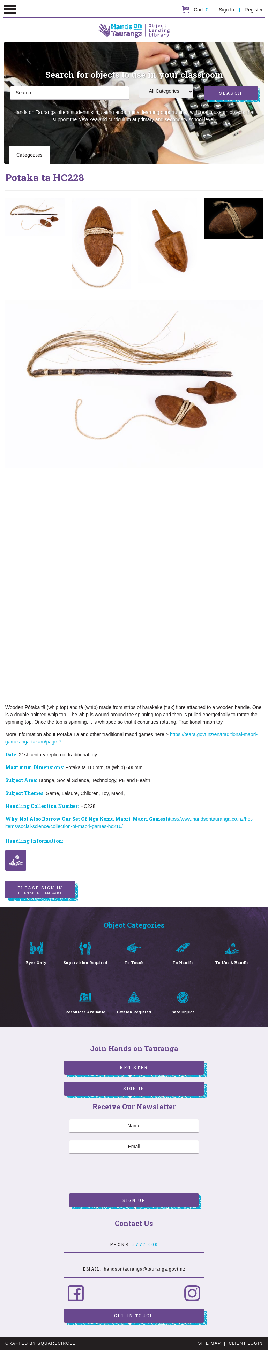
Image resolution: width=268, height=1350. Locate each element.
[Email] (134, 1147)
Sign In (226, 10)
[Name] (134, 1126)
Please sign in (40, 890)
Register (254, 10)
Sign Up (134, 1200)
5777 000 (145, 1244)
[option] (35, 217)
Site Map (209, 1343)
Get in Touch (134, 1315)
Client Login (246, 1343)
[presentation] (122, 1174)
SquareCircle (56, 1343)
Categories (29, 155)
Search (230, 93)
